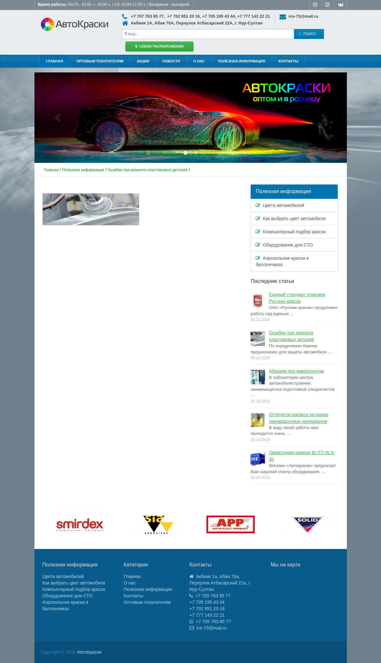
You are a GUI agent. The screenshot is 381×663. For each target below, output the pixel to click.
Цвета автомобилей (280, 205)
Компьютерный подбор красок (291, 231)
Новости (171, 61)
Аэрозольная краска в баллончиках (282, 261)
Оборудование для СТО (284, 244)
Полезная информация (241, 61)
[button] (57, 117)
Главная (54, 61)
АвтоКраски (89, 652)
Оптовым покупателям (100, 61)
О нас (199, 61)
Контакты (288, 61)
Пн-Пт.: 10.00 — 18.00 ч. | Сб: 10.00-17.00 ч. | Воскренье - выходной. (114, 4)
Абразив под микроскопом (296, 371)
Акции (143, 61)
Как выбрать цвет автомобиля (291, 218)
